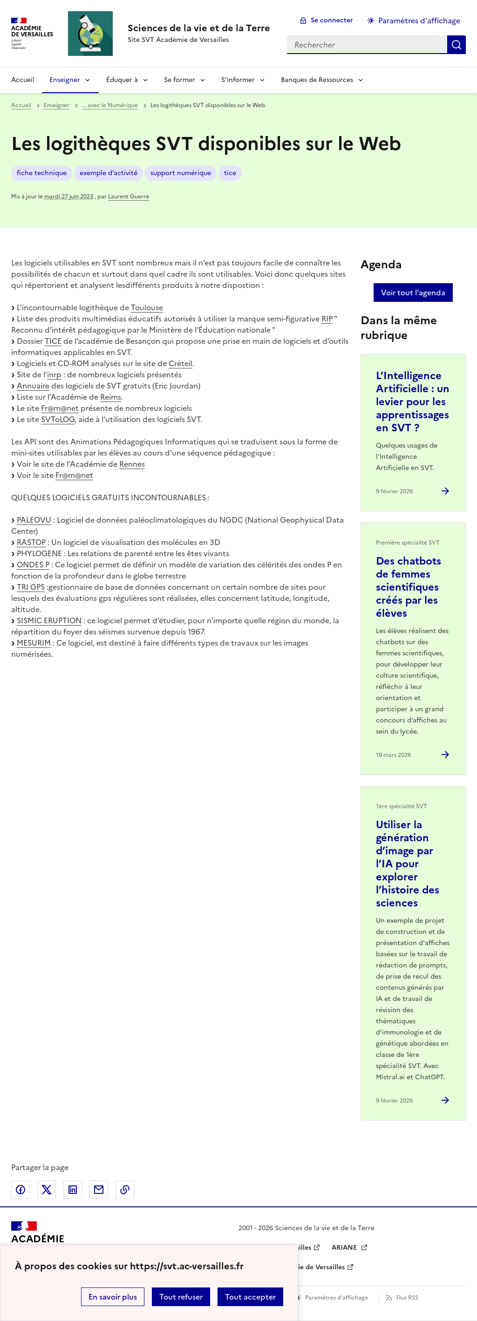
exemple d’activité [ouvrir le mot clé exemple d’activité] (108, 173)
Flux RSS (407, 1298)
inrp (54, 374)
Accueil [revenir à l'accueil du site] (22, 80)
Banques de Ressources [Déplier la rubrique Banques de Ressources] (317, 80)
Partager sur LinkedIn (72, 1189)
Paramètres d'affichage (336, 1298)
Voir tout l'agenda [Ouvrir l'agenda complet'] (413, 292)
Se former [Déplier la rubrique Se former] (179, 80)
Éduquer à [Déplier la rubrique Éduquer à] (122, 80)
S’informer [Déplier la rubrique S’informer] (238, 80)
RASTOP (31, 542)
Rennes (132, 464)
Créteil (180, 363)
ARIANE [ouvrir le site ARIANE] (345, 1248)
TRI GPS (31, 586)
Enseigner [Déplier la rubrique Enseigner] (64, 80)
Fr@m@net (60, 408)
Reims (110, 396)
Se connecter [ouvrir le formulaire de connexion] (332, 20)
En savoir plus (113, 1296)
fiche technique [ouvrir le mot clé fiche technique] (42, 173)
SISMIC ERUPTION (49, 620)
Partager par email (98, 1189)
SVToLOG (58, 419)
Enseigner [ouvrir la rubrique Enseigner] (56, 105)
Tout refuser (181, 1296)
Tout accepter (250, 1296)
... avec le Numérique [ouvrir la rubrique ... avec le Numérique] (110, 105)
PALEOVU (34, 519)
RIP (327, 318)
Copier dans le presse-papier (125, 1189)
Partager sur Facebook (20, 1189)
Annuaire (33, 385)
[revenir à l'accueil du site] (199, 27)
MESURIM (34, 642)
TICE (53, 341)
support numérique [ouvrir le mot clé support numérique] (180, 173)
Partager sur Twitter (46, 1189)
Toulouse (147, 307)
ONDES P (33, 564)
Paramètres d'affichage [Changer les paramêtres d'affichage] (419, 20)
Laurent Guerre (128, 196)
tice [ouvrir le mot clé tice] (230, 173)
